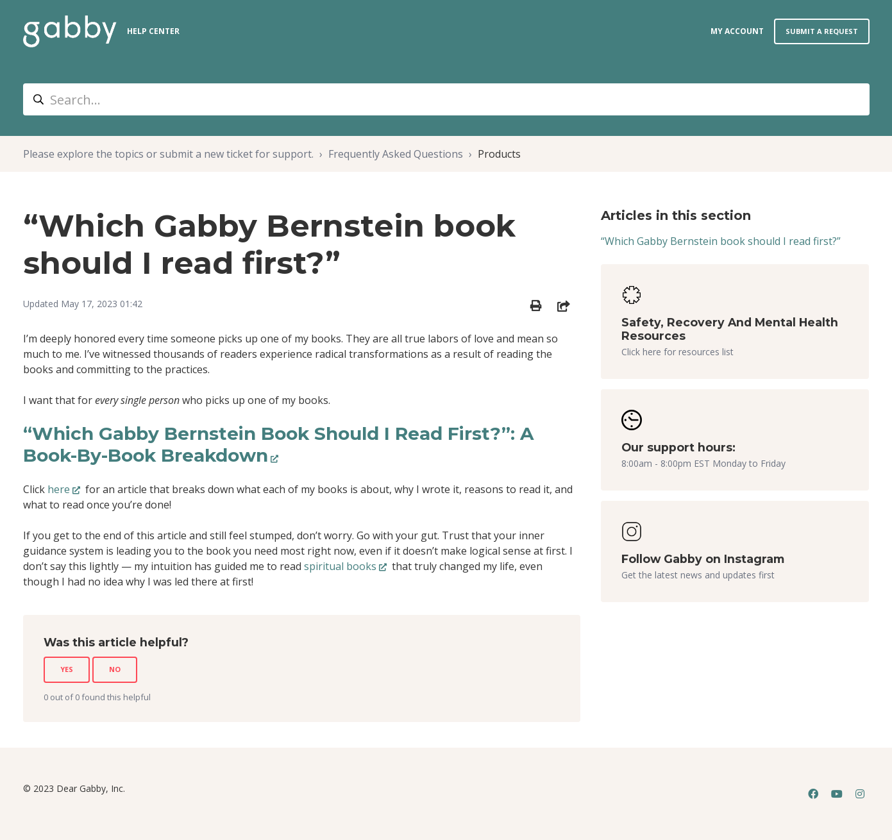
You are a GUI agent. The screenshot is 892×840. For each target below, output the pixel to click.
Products (499, 154)
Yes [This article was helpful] (66, 669)
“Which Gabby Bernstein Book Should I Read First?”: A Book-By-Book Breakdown (278, 444)
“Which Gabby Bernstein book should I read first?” (721, 241)
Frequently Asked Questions (395, 154)
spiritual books (340, 566)
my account (737, 31)
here (58, 489)
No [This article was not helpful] (115, 669)
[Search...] (446, 99)
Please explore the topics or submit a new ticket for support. (168, 154)
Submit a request (822, 31)
